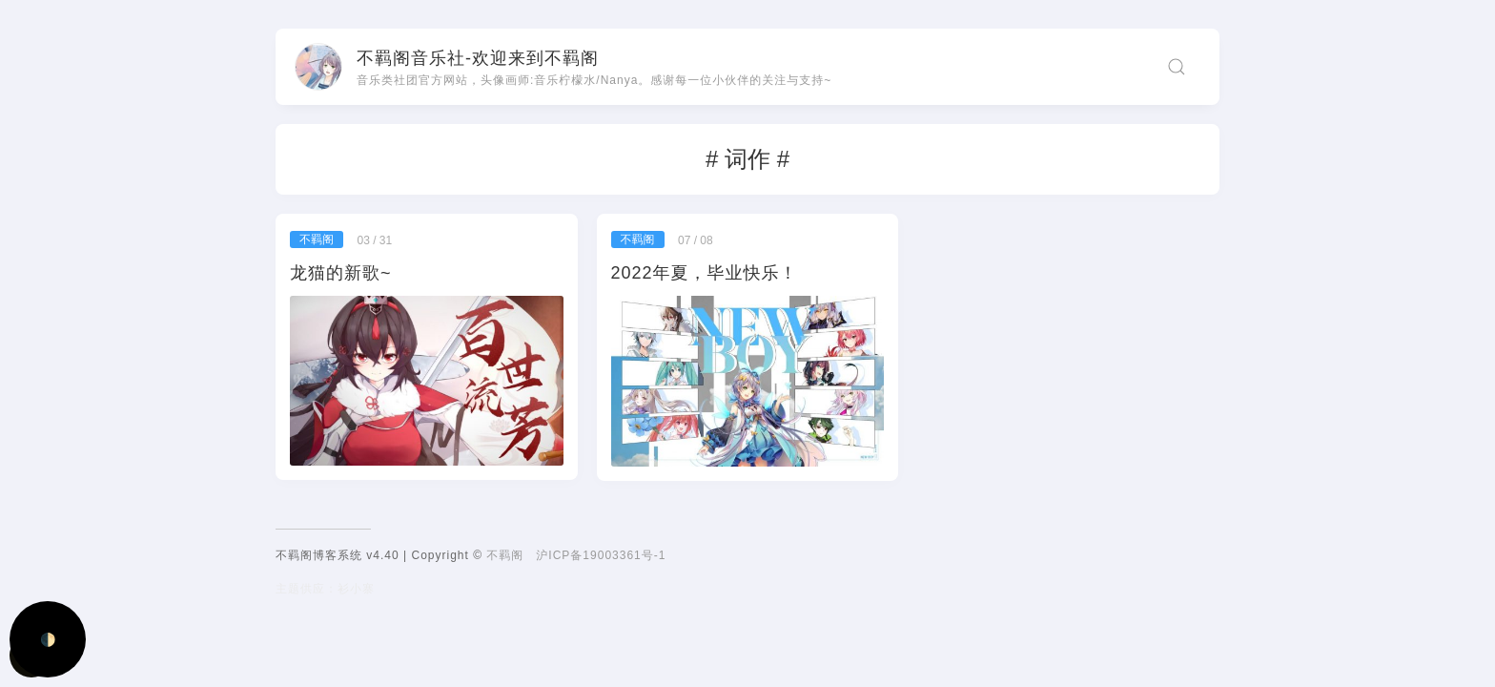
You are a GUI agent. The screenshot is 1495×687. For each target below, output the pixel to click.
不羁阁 (504, 555)
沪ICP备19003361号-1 (601, 555)
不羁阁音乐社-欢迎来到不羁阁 (478, 58)
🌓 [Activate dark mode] (48, 640)
